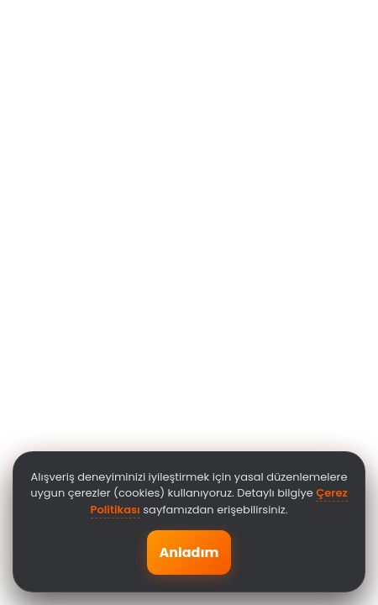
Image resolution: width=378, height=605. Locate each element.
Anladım (188, 552)
